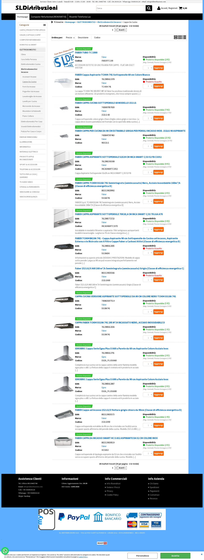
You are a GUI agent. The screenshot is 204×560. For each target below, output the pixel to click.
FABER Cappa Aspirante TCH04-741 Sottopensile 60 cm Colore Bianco (112, 74)
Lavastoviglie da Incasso (32, 96)
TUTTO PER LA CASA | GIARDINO (28, 175)
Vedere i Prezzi (113, 487)
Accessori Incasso (29, 76)
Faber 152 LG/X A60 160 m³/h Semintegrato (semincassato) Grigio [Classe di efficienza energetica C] (129, 268)
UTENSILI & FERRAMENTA (30, 187)
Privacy (110, 491)
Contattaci (154, 494)
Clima (23, 54)
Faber (104, 57)
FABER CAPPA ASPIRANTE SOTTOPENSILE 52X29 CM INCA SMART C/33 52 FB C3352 (118, 157)
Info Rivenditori (113, 483)
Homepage (22, 16)
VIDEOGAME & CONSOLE (30, 192)
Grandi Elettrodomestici (31, 126)
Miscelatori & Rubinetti (32, 111)
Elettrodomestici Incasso (29, 70)
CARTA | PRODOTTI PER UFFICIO (32, 30)
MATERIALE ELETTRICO (29, 151)
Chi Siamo (154, 483)
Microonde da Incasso (31, 106)
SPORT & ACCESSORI (28, 164)
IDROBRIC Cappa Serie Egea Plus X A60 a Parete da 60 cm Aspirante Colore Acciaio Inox (121, 348)
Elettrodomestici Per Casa (31, 121)
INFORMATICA (25, 147)
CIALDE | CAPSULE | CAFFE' (30, 35)
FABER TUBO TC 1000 (86, 52)
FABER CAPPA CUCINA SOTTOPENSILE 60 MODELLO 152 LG (105, 102)
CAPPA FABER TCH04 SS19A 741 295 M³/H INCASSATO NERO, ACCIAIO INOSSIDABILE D (120, 322)
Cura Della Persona (29, 59)
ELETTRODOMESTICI (28, 49)
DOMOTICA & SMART (28, 44)
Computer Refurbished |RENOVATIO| (48, 16)
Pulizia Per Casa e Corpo (31, 131)
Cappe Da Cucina (29, 81)
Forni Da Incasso (29, 86)
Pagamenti (154, 491)
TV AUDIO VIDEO (26, 182)
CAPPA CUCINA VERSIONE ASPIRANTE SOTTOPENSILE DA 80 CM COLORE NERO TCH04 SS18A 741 (125, 296)
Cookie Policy (83, 557)
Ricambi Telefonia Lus (80, 16)
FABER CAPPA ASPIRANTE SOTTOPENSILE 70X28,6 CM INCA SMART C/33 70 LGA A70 (119, 214)
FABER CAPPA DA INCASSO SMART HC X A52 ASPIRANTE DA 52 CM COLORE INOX (116, 438)
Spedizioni (154, 487)
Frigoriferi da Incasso (31, 91)
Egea (104, 356)
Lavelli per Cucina (30, 101)
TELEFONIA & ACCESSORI (30, 169)
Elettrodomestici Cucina (30, 64)
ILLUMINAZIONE (26, 142)
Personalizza (142, 555)
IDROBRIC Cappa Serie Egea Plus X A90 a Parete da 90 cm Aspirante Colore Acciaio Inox (121, 379)
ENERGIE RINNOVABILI (28, 137)
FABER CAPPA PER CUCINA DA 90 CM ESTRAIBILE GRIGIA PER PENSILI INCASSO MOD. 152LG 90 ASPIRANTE (130, 130)
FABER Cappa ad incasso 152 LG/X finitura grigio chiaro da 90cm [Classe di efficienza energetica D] (128, 410)
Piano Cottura (28, 116)
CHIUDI (202, 554)
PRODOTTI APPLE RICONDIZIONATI (27, 158)
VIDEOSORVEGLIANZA (28, 196)
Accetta (175, 555)
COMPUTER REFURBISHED (30, 40)
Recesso (154, 498)
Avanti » (122, 30)
